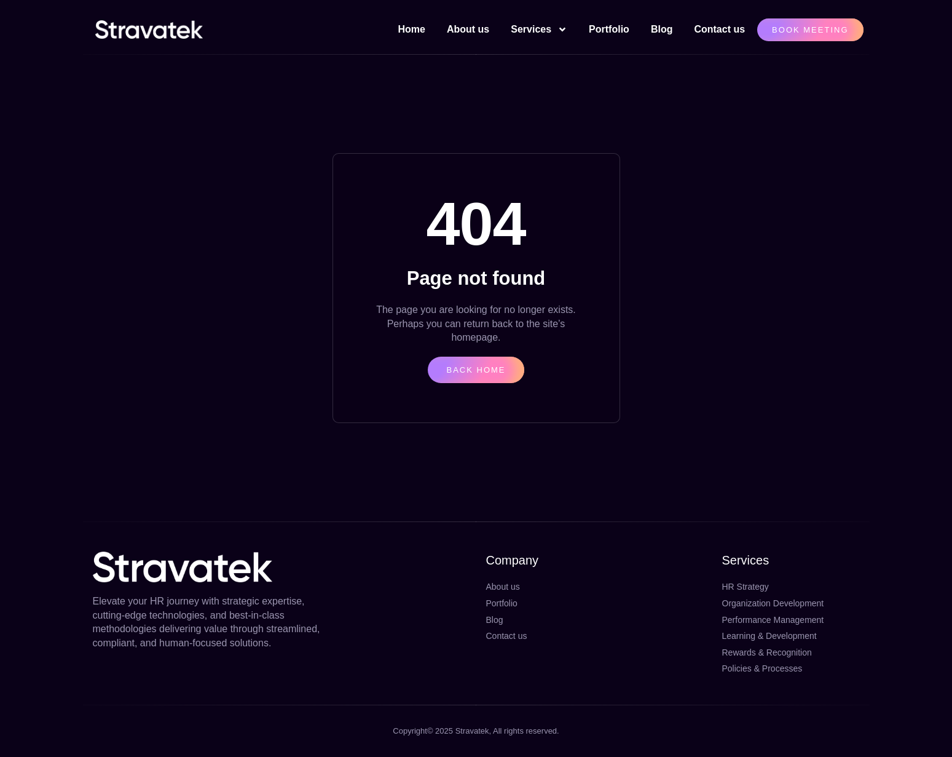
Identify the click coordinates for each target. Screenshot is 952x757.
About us (468, 29)
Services (539, 29)
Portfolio (609, 29)
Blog (662, 29)
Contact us (719, 29)
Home (411, 29)
